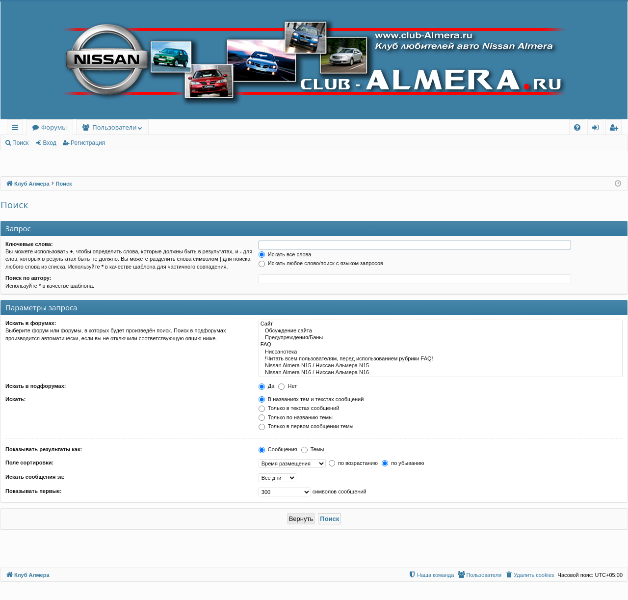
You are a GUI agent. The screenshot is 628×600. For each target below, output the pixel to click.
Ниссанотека (441, 352)
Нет (287, 386)
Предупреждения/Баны (441, 337)
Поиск (20, 142)
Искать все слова (285, 254)
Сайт (441, 324)
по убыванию (403, 463)
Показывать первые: (33, 491)
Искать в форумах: (30, 323)
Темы (312, 449)
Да (267, 386)
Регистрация (88, 142)
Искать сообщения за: (35, 477)
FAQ (441, 344)
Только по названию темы (296, 417)
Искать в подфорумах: (35, 386)
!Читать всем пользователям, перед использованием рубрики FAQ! (441, 358)
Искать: (15, 399)
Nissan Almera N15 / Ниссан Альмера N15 (441, 365)
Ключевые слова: (29, 244)
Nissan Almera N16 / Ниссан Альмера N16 (441, 372)
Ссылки (17, 129)
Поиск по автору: (28, 278)
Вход (49, 142)
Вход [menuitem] (597, 129)
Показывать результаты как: (43, 449)
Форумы (54, 127)
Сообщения (278, 449)
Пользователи (114, 127)
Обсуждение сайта (441, 330)
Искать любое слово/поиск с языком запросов (321, 263)
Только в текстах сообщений (299, 408)
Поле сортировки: (29, 462)
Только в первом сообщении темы (306, 426)
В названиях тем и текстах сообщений (311, 399)
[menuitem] (577, 127)
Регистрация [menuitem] (616, 129)
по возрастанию (353, 463)
